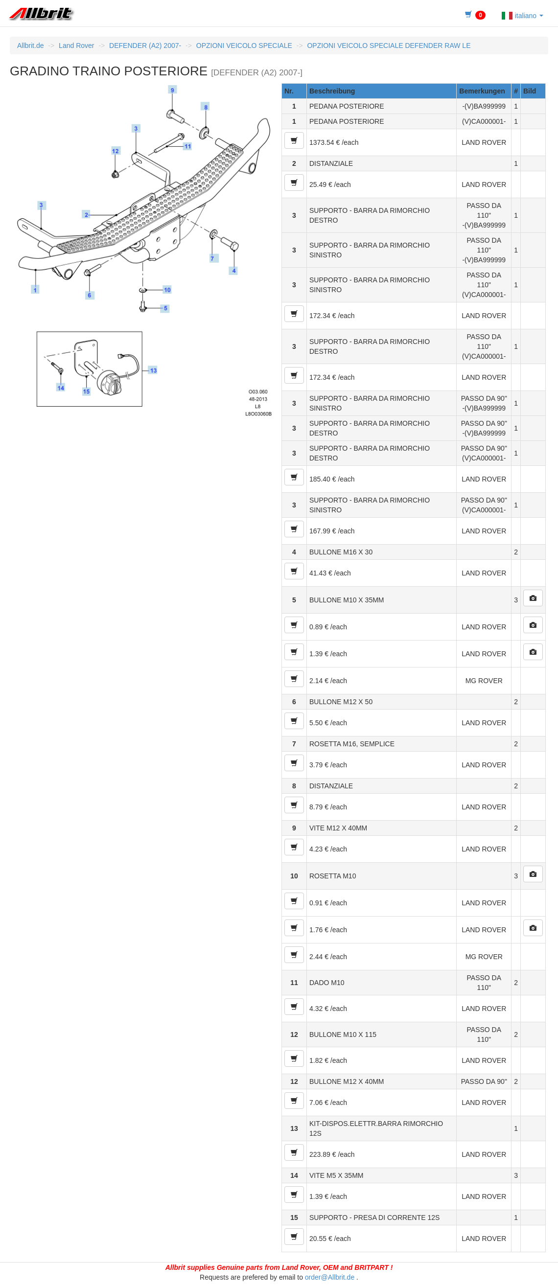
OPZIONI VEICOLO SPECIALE (244, 45)
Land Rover (76, 45)
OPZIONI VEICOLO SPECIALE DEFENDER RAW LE (388, 45)
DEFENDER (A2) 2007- (145, 45)
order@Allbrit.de (329, 1277)
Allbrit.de (30, 45)
